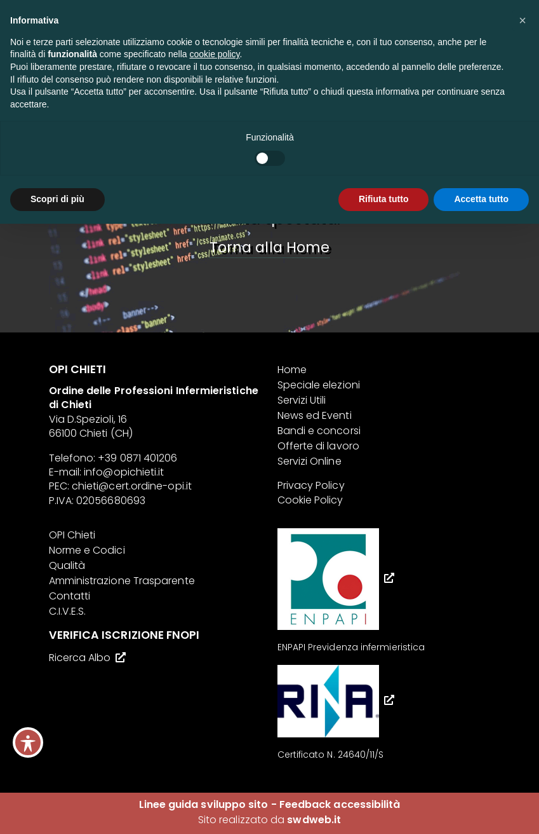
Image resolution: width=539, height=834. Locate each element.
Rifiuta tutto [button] (384, 199)
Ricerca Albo (80, 657)
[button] (522, 20)
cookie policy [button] (214, 54)
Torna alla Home (269, 247)
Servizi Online (309, 461)
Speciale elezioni (318, 385)
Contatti (70, 596)
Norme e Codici (87, 550)
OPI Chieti (72, 535)
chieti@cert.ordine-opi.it (132, 486)
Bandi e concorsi (319, 430)
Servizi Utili (301, 400)
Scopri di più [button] (57, 199)
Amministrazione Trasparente (122, 580)
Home (292, 369)
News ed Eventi (314, 415)
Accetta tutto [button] (481, 199)
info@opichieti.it (124, 472)
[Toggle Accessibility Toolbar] (28, 742)
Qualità (67, 565)
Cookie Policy (310, 500)
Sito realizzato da (269, 819)
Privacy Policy (311, 485)
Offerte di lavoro (318, 446)
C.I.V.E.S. (67, 611)
